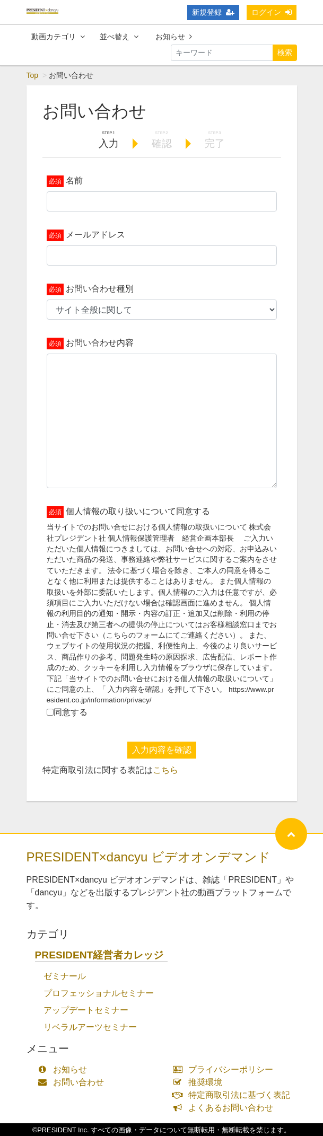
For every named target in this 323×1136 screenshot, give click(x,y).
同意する (71, 712)
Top (33, 75)
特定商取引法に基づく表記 (234, 1094)
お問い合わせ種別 (100, 288)
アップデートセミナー (85, 1010)
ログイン (271, 12)
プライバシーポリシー (226, 1069)
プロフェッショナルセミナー (98, 993)
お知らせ (173, 36)
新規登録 (213, 12)
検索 (284, 52)
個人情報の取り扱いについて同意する (138, 511)
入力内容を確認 (161, 749)
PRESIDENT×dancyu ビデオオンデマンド (148, 857)
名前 (74, 180)
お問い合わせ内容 (100, 342)
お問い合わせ (73, 1082)
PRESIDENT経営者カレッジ (99, 955)
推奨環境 (200, 1082)
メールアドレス (95, 234)
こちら (165, 769)
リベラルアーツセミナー (90, 1027)
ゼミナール (64, 976)
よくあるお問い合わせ (226, 1107)
